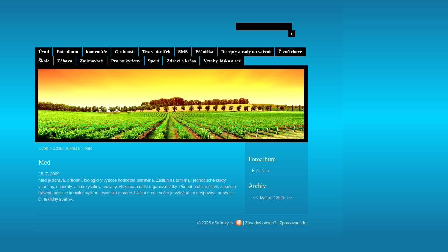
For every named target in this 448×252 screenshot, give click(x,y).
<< (255, 197)
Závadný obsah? (260, 222)
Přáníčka (204, 51)
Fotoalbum (67, 51)
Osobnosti (124, 51)
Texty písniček (156, 51)
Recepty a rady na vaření (246, 51)
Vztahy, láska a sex (222, 60)
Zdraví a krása (181, 60)
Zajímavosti (91, 60)
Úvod (43, 51)
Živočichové (290, 51)
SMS (183, 51)
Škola (44, 60)
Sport (153, 60)
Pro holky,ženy (125, 60)
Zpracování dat (294, 222)
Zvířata (262, 170)
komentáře (96, 51)
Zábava (64, 60)
